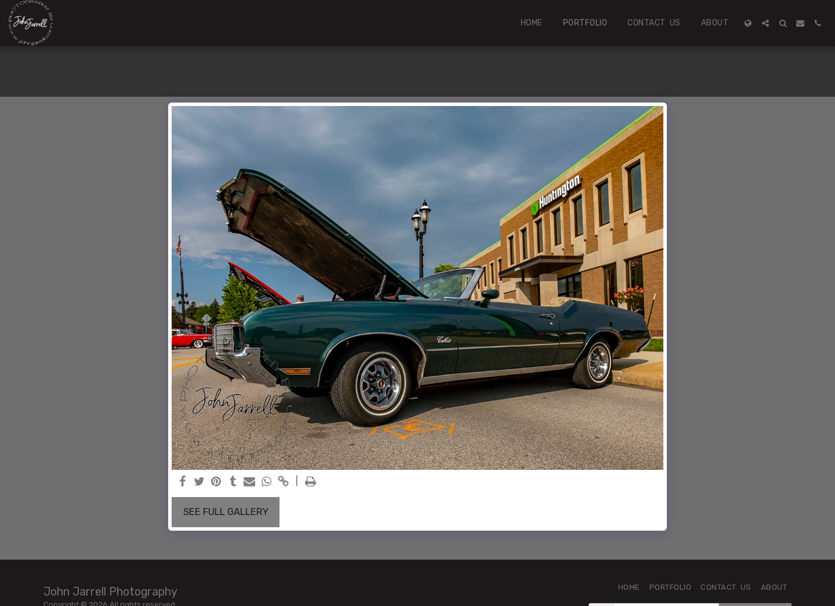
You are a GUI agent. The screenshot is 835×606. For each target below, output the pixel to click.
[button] (765, 23)
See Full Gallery (225, 511)
